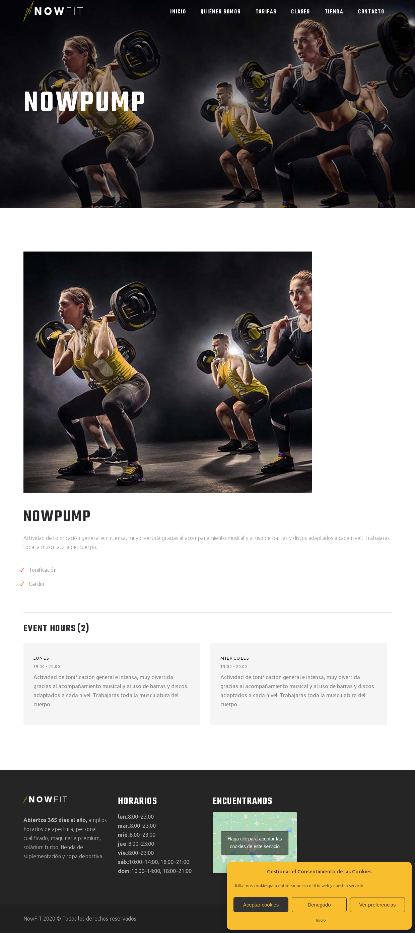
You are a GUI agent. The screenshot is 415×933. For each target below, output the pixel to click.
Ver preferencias (377, 905)
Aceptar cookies (261, 905)
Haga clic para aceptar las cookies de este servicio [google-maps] (255, 842)
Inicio (321, 920)
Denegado (319, 905)
